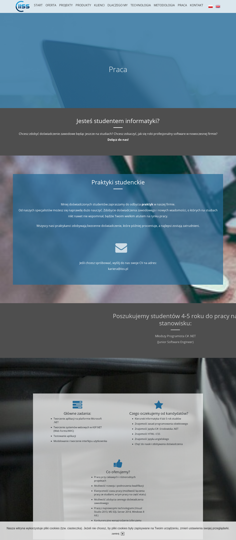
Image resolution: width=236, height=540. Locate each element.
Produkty (83, 5)
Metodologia (164, 5)
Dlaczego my (117, 5)
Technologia (141, 5)
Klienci (99, 5)
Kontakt (196, 5)
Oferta (51, 5)
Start (38, 5)
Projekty (66, 5)
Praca (182, 5)
